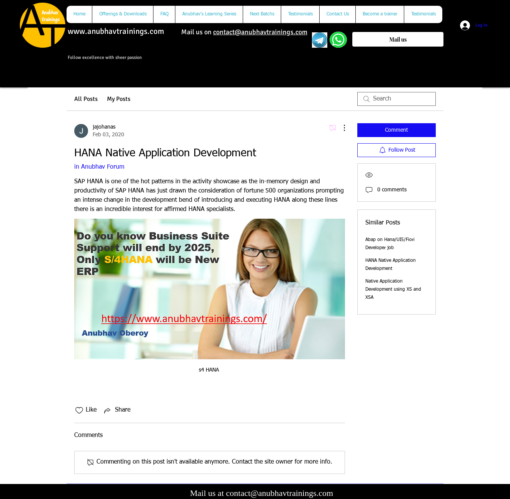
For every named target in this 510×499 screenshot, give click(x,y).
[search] (396, 99)
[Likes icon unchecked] (79, 410)
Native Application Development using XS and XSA (393, 289)
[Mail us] (398, 39)
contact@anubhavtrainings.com (260, 32)
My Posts (118, 99)
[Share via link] (116, 410)
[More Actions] (340, 127)
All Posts (86, 99)
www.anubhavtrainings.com (116, 31)
